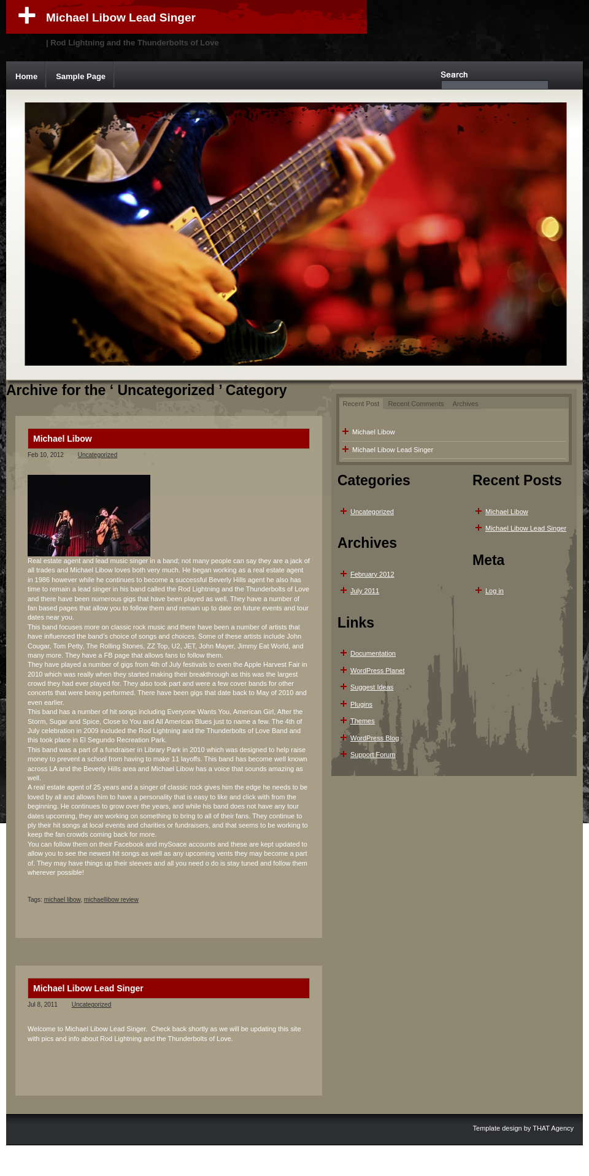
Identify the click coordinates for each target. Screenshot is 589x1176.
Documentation (373, 653)
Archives (466, 403)
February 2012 (372, 574)
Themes (362, 720)
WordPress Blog (374, 738)
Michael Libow (62, 439)
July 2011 (364, 590)
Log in (494, 590)
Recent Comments (416, 403)
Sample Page (81, 76)
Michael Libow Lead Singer (121, 17)
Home (26, 76)
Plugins (361, 704)
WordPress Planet (377, 670)
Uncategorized (97, 455)
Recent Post (361, 403)
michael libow (62, 899)
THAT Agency (553, 1128)
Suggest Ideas (371, 687)
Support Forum (372, 754)
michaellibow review (111, 899)
